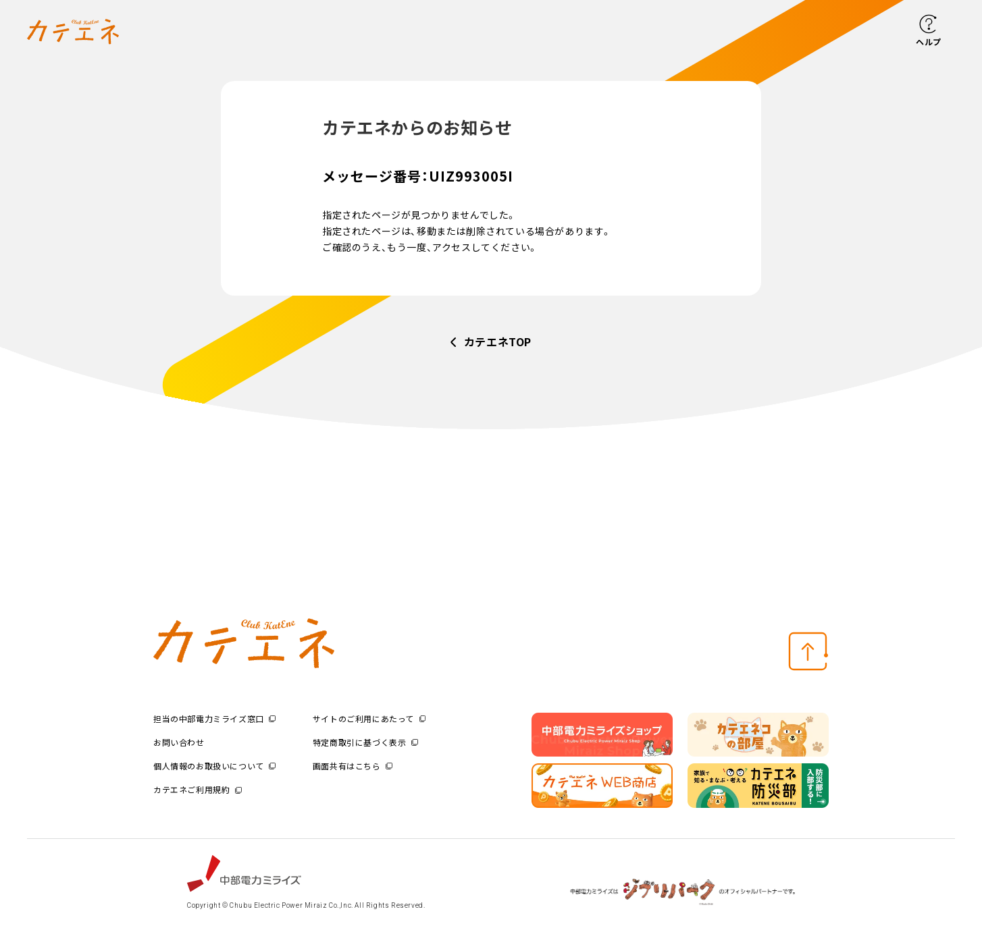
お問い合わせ (179, 742)
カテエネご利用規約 (197, 789)
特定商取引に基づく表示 (365, 742)
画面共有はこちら (352, 765)
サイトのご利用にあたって (369, 718)
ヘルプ (928, 41)
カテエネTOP (498, 341)
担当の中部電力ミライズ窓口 (214, 718)
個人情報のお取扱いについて (214, 765)
